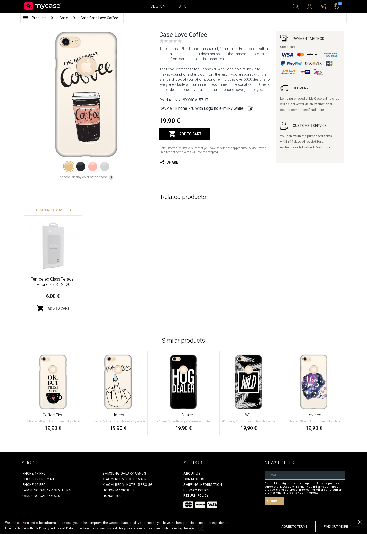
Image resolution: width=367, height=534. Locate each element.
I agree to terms (294, 526)
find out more (336, 526)
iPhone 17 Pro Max (38, 479)
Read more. (316, 110)
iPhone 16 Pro (34, 485)
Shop (183, 6)
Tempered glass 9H (53, 210)
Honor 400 (112, 496)
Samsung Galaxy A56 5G (124, 473)
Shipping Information (203, 485)
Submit (274, 501)
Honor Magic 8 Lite (120, 490)
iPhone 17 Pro (34, 473)
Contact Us (194, 479)
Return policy (196, 495)
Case (64, 18)
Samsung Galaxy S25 (41, 496)
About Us (192, 473)
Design (158, 6)
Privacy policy (196, 490)
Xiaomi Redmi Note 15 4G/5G (127, 479)
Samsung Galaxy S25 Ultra (46, 490)
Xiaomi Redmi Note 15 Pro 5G (128, 485)
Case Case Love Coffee (99, 18)
